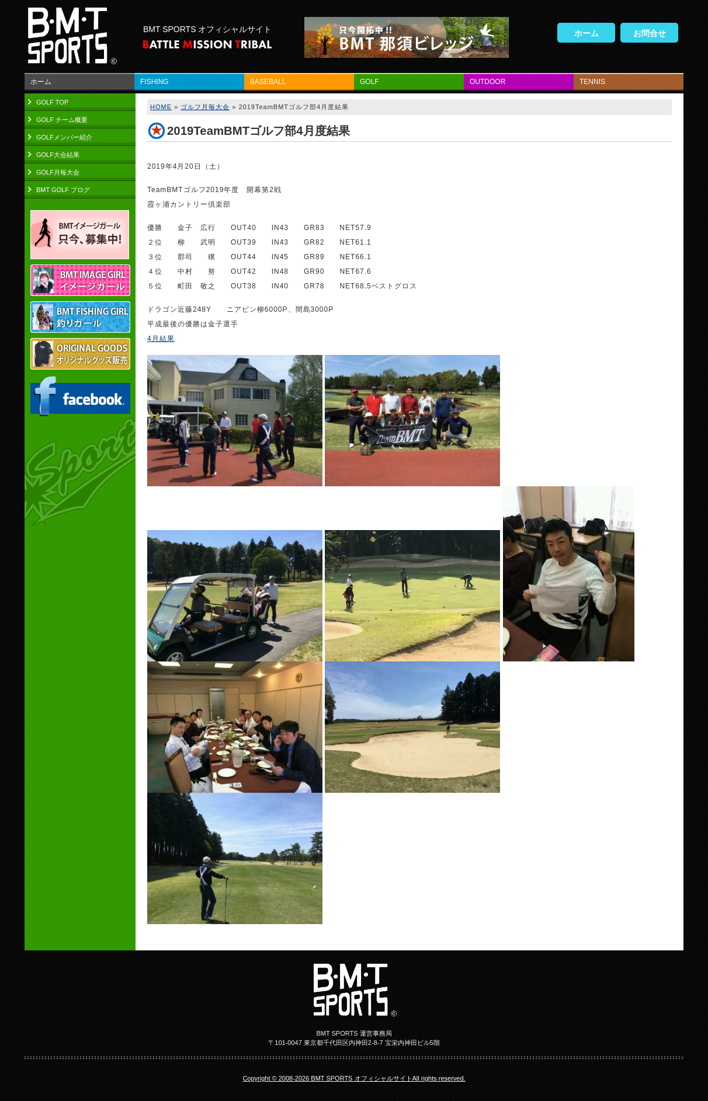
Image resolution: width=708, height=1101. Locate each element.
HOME (161, 106)
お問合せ (649, 33)
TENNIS (592, 82)
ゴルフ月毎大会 (205, 106)
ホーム (586, 33)
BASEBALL (268, 82)
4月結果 (161, 339)
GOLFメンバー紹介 (64, 137)
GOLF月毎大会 (57, 172)
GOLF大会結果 (57, 154)
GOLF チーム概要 (62, 119)
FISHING (154, 82)
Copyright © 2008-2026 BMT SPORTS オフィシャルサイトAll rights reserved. (353, 1078)
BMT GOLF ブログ (63, 189)
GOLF (369, 82)
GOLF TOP (52, 102)
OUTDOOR (487, 82)
